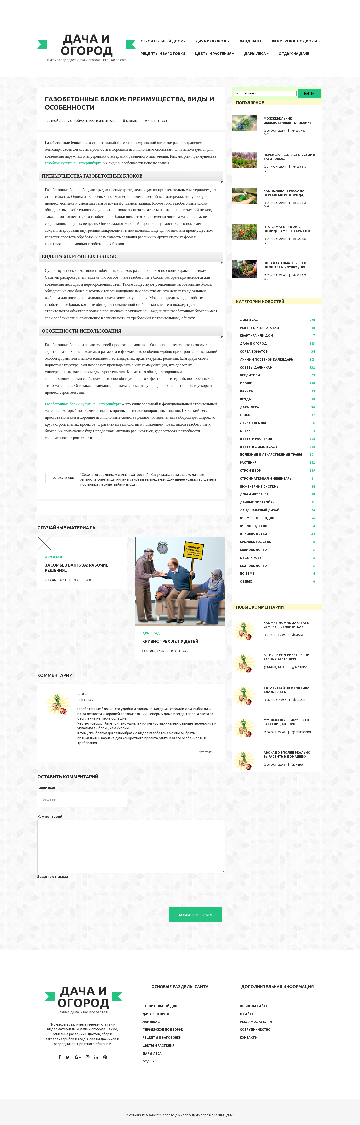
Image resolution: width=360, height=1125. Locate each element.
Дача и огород (213, 41)
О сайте (247, 1014)
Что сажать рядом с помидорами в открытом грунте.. (287, 231)
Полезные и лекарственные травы (271, 454)
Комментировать (195, 915)
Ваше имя (46, 788)
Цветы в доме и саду (259, 446)
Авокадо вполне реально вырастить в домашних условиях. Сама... (287, 757)
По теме (247, 573)
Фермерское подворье (296, 41)
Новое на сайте (254, 1006)
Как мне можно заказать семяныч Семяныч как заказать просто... (286, 627)
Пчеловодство (254, 526)
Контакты (249, 1037)
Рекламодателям (256, 1021)
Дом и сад (53, 556)
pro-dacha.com (63, 477)
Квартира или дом (256, 335)
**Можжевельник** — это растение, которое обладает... (286, 724)
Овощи (246, 383)
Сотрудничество (255, 1029)
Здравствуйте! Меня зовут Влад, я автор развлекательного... (288, 692)
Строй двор (58, 120)
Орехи (245, 430)
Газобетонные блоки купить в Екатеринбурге (83, 404)
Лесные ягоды (253, 422)
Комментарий (50, 816)
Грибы (245, 414)
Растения (248, 462)
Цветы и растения (214, 54)
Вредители (250, 375)
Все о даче (191, 1115)
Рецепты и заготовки (163, 54)
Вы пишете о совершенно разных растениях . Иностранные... (287, 659)
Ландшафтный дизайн (261, 510)
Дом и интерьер (254, 494)
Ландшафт (251, 41)
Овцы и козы (251, 557)
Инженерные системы (260, 486)
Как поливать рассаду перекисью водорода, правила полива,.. (284, 195)
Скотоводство (253, 565)
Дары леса (256, 54)
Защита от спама (53, 877)
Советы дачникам (256, 367)
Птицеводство (253, 533)
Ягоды (246, 399)
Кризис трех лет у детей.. (171, 641)
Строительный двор (163, 41)
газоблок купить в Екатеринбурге (73, 163)
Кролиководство (256, 541)
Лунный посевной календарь (266, 359)
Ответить (207, 752)
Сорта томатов (254, 351)
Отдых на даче (294, 54)
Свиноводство (253, 549)
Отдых (246, 581)
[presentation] (76, 890)
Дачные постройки (257, 502)
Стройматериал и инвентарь (93, 120)
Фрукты (247, 391)
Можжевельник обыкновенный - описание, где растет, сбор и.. (288, 123)
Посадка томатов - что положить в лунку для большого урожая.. (285, 267)
